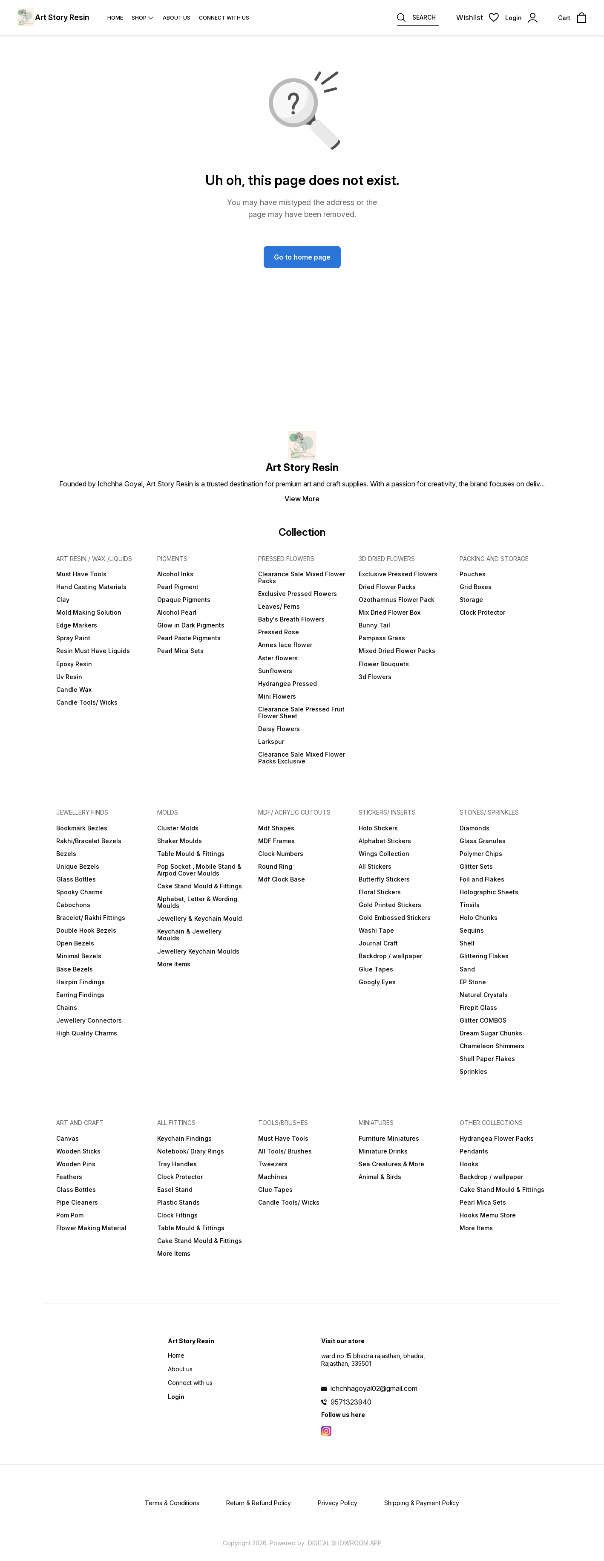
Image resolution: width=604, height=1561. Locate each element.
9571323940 (351, 1402)
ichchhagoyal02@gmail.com (374, 1388)
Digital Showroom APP (345, 1543)
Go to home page (302, 257)
